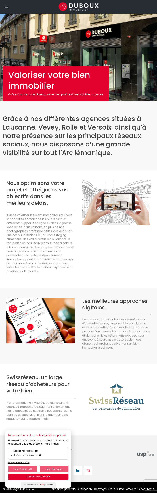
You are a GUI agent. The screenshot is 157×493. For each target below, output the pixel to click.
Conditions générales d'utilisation (71, 489)
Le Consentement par (38, 485)
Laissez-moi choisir (38, 476)
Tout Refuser (53, 469)
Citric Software (126, 489)
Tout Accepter (23, 469)
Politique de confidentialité (18, 463)
